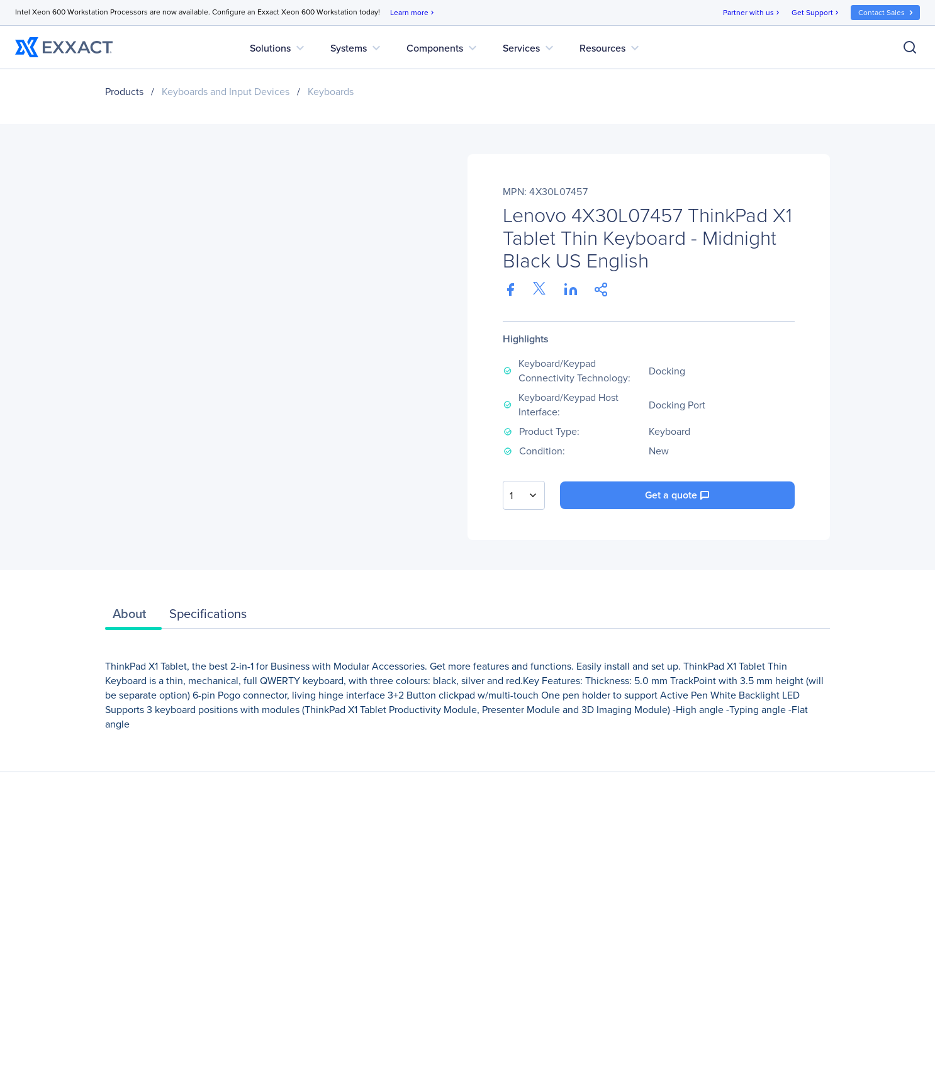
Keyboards (331, 91)
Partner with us (752, 13)
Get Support (816, 13)
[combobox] (524, 495)
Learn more (413, 13)
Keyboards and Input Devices (225, 91)
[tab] (133, 616)
